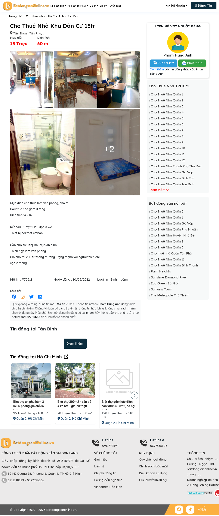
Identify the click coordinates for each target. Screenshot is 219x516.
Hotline (107, 440)
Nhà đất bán (57, 5)
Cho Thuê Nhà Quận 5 (167, 118)
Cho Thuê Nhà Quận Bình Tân (172, 178)
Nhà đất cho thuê (77, 5)
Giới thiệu (100, 459)
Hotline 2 (157, 440)
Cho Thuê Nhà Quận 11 (168, 154)
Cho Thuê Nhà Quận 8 (167, 136)
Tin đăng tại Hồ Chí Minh (36, 356)
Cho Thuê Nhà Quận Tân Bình (172, 184)
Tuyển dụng (114, 5)
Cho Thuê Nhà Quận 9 (167, 142)
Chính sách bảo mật (153, 466)
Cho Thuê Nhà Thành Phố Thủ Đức (176, 166)
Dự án (93, 5)
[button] (134, 395)
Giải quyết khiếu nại (153, 480)
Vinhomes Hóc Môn (108, 487)
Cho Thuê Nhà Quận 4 (167, 112)
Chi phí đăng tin (105, 473)
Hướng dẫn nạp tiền (108, 480)
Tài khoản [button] (175, 5)
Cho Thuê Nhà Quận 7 (167, 130)
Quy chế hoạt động (153, 459)
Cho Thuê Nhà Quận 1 (167, 94)
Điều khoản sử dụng (153, 473)
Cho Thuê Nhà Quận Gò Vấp (172, 172)
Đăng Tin (203, 5)
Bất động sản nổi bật (168, 203)
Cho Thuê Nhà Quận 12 (168, 160)
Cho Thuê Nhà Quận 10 (168, 148)
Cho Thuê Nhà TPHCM (169, 86)
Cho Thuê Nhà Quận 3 (167, 106)
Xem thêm (75, 343)
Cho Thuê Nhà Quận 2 (167, 100)
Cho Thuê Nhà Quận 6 (167, 124)
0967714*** (164, 63)
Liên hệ (99, 466)
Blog (102, 5)
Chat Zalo (192, 63)
